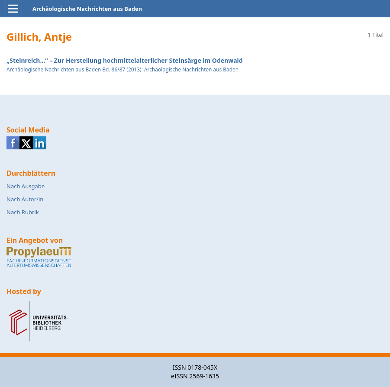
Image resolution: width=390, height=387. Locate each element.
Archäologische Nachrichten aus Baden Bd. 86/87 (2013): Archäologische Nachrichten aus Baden (122, 69)
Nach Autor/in (24, 199)
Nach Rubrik (22, 212)
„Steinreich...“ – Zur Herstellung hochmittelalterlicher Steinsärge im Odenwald (124, 60)
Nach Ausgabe (25, 186)
